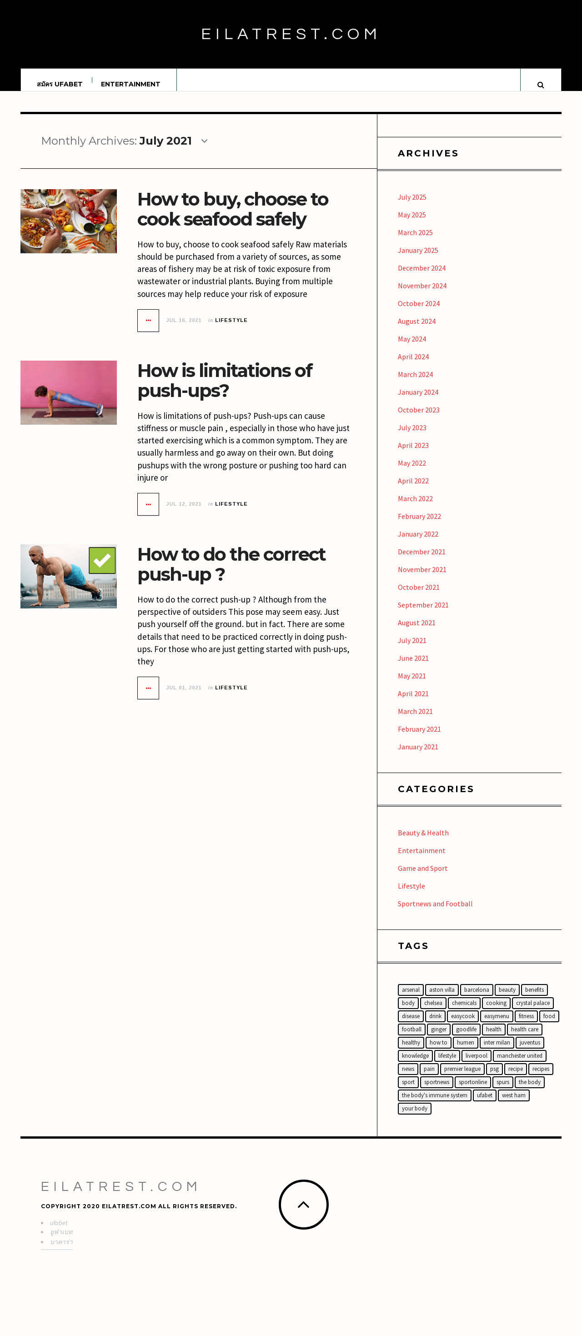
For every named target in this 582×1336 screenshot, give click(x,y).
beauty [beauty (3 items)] (507, 998)
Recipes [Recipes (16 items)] (540, 1077)
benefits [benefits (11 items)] (534, 998)
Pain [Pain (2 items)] (429, 1077)
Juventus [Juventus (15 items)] (530, 1051)
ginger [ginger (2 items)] (439, 1038)
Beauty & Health (423, 841)
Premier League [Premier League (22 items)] (462, 1077)
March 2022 (415, 507)
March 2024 (415, 382)
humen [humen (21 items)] (465, 1051)
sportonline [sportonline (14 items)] (473, 1091)
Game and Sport (423, 876)
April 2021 (413, 702)
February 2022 (419, 524)
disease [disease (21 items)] (411, 1025)
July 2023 (412, 436)
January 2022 (418, 542)
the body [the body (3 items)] (530, 1091)
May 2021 (412, 684)
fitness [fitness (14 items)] (526, 1025)
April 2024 (413, 365)
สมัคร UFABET (60, 84)
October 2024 (419, 311)
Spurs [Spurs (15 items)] (503, 1091)
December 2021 (422, 560)
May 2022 (412, 471)
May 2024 (412, 347)
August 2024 (417, 329)
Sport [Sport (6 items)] (408, 1091)
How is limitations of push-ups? (224, 389)
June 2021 (413, 666)
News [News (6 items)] (408, 1077)
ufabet (59, 1231)
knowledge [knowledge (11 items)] (415, 1064)
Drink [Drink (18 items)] (435, 1025)
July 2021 (412, 648)
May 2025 (412, 223)
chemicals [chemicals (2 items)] (464, 1011)
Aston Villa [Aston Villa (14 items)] (442, 998)
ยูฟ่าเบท (61, 1240)
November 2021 (422, 578)
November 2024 (422, 294)
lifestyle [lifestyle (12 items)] (447, 1064)
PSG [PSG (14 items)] (494, 1077)
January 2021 (418, 755)
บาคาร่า (61, 1250)
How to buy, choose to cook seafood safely (232, 217)
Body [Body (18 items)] (408, 1011)
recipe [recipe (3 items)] (515, 1077)
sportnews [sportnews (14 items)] (436, 1091)
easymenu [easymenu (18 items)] (496, 1025)
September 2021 (423, 613)
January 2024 (418, 400)
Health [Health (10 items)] (494, 1038)
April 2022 (413, 489)
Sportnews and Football (435, 912)
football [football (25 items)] (411, 1038)
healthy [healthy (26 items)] (411, 1051)
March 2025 (415, 241)
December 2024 (422, 276)
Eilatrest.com (291, 34)
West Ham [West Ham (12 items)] (514, 1104)
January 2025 (418, 258)
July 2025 (412, 205)
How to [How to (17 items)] (438, 1051)
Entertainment (131, 84)
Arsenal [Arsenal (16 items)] (411, 998)
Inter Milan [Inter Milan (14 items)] (497, 1051)
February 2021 (419, 737)
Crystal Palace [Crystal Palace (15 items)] (533, 1011)
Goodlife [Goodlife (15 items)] (466, 1038)
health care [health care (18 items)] (524, 1038)
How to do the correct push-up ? (231, 573)
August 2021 (417, 631)
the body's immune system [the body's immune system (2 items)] (434, 1104)
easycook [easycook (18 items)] (463, 1025)
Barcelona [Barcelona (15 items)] (476, 998)
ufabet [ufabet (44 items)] (484, 1104)
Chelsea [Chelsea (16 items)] (433, 1011)
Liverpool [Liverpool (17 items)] (476, 1064)
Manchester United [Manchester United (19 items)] (519, 1064)
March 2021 (415, 719)
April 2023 (413, 453)
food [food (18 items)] (549, 1025)
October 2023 (419, 418)
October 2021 (419, 595)
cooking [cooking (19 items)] (496, 1011)
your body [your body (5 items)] (414, 1117)
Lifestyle (231, 328)
